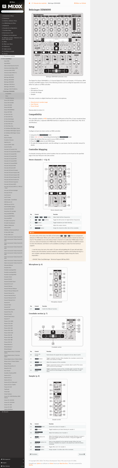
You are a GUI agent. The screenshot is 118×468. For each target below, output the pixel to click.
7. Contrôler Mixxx (6, 30)
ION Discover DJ (8, 202)
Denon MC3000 (8, 105)
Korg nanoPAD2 (8, 218)
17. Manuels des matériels (7, 56)
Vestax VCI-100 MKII (9, 402)
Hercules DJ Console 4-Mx (10, 149)
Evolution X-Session (9, 140)
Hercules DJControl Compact (11, 170)
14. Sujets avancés (6, 49)
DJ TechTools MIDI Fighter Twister (12, 133)
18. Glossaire (5, 411)
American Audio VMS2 (9, 70)
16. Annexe (5, 53)
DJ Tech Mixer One (8, 126)
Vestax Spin (7, 391)
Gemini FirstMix (8, 147)
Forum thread (35, 106)
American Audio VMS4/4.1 (10, 72)
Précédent (33, 454)
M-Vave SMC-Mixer (9, 232)
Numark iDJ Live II (8, 284)
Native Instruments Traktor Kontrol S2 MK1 (13, 240)
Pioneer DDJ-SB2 (8, 337)
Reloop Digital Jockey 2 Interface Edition (12, 356)
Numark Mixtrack (8, 286)
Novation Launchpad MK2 (10, 274)
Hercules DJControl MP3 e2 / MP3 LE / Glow (13, 187)
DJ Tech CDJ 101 (8, 114)
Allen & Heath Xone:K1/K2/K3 (11, 65)
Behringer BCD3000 (9, 79)
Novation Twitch (8, 277)
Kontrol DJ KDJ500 (9, 209)
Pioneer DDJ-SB (8, 335)
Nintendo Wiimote (8, 265)
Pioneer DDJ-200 (8, 328)
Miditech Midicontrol (9, 225)
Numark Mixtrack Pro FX (10, 298)
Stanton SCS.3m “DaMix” (10, 384)
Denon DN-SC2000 (9, 102)
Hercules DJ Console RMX (10, 161)
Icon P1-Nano (7, 197)
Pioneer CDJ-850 (8, 325)
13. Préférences (6, 46)
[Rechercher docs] (12, 11)
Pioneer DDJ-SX (8, 342)
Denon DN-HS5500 (9, 100)
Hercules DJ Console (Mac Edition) (12, 151)
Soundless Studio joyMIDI (10, 373)
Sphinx (39, 463)
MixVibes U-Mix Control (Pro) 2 (11, 230)
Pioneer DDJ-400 (8, 330)
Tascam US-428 (8, 387)
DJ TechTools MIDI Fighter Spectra (12, 130)
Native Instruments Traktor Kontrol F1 (13, 237)
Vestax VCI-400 (8, 407)
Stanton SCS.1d (7, 377)
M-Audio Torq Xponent (9, 223)
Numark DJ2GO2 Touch (9, 281)
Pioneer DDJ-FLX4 (8, 332)
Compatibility (8, 93)
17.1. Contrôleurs (6, 59)
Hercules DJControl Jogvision (11, 182)
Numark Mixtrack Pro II (9, 300)
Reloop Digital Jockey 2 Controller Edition (12, 352)
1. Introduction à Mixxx (8, 16)
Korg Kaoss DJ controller (10, 211)
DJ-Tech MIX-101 (8, 123)
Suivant (82, 454)
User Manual (34, 104)
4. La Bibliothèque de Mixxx (9, 23)
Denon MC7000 (8, 112)
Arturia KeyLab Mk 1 (9, 75)
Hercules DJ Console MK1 (10, 154)
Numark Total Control (9, 316)
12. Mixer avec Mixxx (7, 44)
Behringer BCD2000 (9, 77)
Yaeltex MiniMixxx (8, 409)
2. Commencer (5, 18)
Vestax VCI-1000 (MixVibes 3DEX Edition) (12, 397)
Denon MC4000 (8, 107)
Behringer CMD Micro (9, 84)
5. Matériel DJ (5, 25)
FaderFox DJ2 (7, 142)
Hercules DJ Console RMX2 (10, 163)
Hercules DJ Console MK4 (10, 158)
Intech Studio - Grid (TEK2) (10, 199)
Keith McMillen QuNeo (9, 206)
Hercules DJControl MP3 (10, 184)
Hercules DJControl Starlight (11, 190)
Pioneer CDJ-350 (8, 323)
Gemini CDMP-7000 (9, 144)
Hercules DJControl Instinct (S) (11, 179)
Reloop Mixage (7, 363)
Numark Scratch (8, 314)
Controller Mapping (9, 98)
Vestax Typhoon (8, 394)
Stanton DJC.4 (7, 375)
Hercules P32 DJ (8, 192)
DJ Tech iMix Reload (9, 119)
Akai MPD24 (7, 63)
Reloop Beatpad (7, 349)
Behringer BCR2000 (9, 82)
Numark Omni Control (9, 309)
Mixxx (12, 5)
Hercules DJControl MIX (10, 165)
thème (51, 463)
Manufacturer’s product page (39, 102)
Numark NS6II (7, 304)
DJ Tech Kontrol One (9, 121)
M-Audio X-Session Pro (9, 220)
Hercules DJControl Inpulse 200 (11, 172)
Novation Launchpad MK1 (10, 272)
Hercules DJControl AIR (9, 168)
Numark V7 (7, 318)
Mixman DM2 (7, 227)
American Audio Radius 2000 (11, 68)
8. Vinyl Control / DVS (7, 33)
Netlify (31, 465)
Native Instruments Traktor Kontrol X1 (13, 260)
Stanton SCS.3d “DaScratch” (10, 382)
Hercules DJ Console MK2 (10, 156)
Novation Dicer (7, 267)
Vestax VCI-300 (8, 404)
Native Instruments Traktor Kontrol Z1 (13, 263)
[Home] (29, 3)
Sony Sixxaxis (7, 370)
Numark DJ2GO (8, 279)
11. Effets (4, 41)
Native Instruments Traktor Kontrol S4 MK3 (13, 257)
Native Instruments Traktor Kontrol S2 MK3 (13, 247)
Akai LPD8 (6, 61)
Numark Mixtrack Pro (9, 293)
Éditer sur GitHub (80, 3)
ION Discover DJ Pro (9, 204)
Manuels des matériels (39, 3)
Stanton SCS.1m (8, 380)
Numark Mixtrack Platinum (10, 288)
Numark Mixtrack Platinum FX (11, 290)
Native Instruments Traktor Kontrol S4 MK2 (13, 254)
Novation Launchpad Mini (10, 270)
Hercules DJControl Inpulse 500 (11, 177)
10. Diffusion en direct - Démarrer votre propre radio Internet (12, 38)
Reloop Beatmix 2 (8, 344)
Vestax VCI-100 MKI (9, 400)
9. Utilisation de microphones (9, 35)
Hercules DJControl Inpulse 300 (11, 175)
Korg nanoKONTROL (9, 213)
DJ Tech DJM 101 (8, 116)
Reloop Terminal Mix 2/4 (10, 366)
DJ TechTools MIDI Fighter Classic (12, 128)
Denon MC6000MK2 (9, 109)
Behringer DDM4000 (9, 91)
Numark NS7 (7, 307)
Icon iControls (7, 195)
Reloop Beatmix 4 (8, 346)
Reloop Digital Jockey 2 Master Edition (13, 359)
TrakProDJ (6, 389)
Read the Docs (64, 463)
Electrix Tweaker (8, 137)
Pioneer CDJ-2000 (8, 321)
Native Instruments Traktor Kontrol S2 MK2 (13, 244)
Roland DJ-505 (7, 368)
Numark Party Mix (8, 311)
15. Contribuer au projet (8, 51)
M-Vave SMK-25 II (8, 234)
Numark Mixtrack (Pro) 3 (10, 295)
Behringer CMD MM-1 (9, 86)
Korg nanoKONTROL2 (9, 216)
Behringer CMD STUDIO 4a (10, 89)
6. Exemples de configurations (9, 28)
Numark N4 (7, 302)
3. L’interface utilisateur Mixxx (9, 20)
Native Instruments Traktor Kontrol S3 (13, 250)
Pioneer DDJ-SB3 (8, 339)
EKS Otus (6, 135)
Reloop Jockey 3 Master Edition (11, 361)
